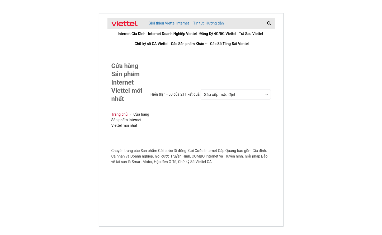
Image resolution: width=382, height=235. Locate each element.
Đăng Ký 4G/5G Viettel (217, 34)
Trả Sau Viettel (251, 34)
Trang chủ (119, 114)
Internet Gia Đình (131, 34)
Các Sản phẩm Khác (189, 43)
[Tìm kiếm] (269, 23)
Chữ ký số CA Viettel (151, 44)
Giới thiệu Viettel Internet (169, 23)
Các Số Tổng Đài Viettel (229, 44)
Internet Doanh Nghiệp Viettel (172, 34)
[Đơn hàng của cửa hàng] (236, 94)
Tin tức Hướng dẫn (208, 23)
